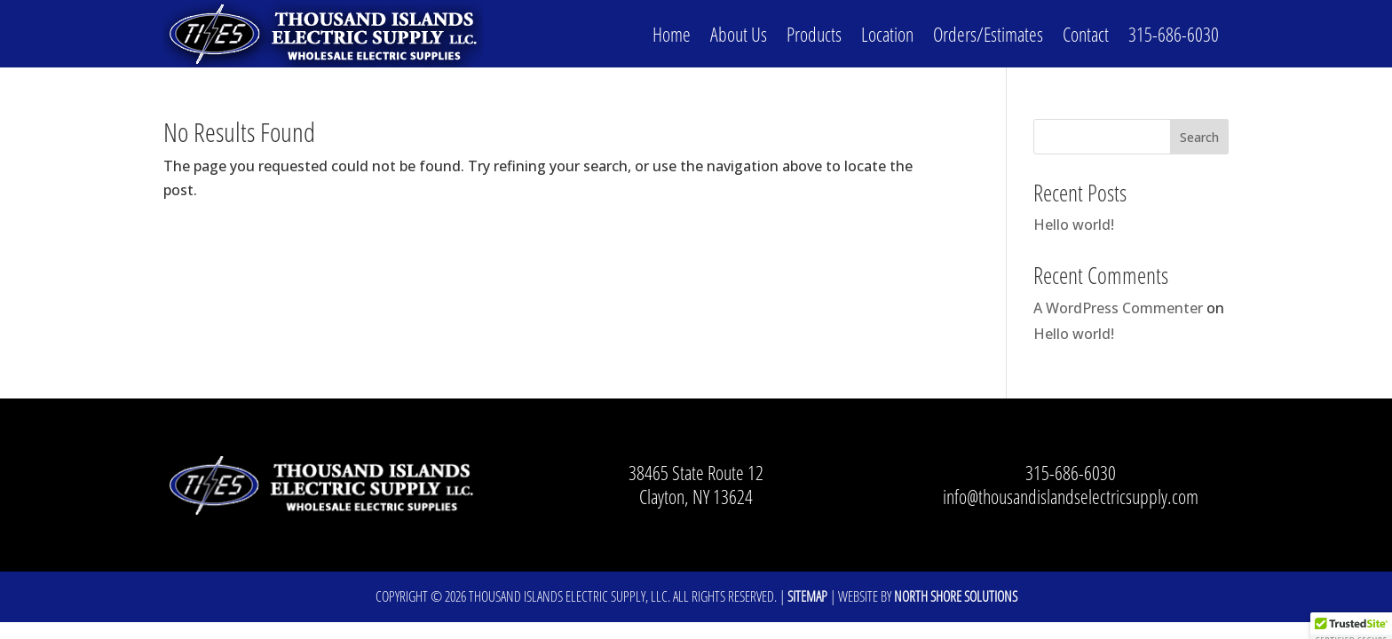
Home (671, 33)
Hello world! (1073, 224)
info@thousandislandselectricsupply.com (1070, 496)
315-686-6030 (1173, 33)
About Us (738, 33)
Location (887, 33)
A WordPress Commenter (1118, 308)
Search (1199, 137)
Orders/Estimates (988, 33)
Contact (1086, 33)
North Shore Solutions (955, 596)
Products (814, 33)
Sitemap (807, 596)
